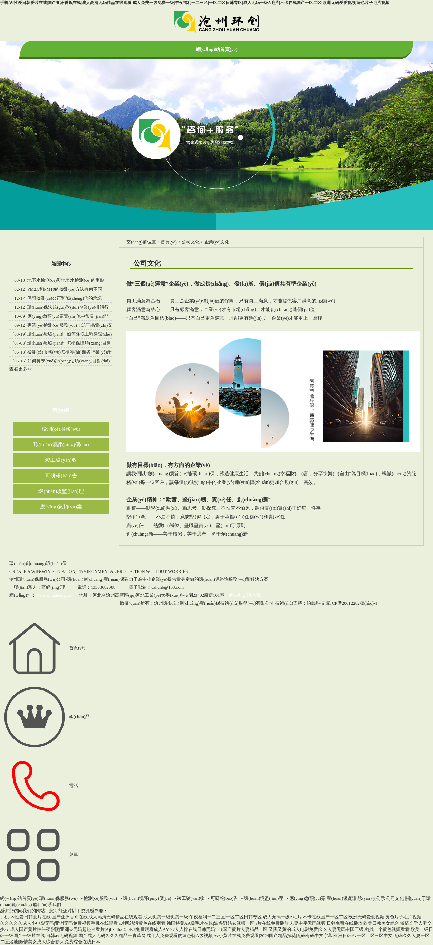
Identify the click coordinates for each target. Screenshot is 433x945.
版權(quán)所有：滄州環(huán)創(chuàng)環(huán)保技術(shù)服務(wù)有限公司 (197, 603)
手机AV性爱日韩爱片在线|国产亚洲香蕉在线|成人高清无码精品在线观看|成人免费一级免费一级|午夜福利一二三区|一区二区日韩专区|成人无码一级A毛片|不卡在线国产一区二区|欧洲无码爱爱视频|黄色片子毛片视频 (194, 2)
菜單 (39, 854)
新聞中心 (61, 264)
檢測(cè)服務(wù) (61, 429)
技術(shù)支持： (300, 603)
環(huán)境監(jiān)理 (61, 491)
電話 (39, 785)
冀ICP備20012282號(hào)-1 (351, 603)
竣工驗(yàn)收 (61, 460)
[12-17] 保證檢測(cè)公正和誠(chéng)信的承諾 (57, 298)
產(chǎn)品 (45, 716)
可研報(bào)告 (61, 475)
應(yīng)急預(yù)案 (61, 506)
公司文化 (191, 242)
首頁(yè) (169, 242)
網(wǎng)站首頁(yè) (217, 49)
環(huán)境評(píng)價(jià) (61, 444)
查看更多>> (20, 368)
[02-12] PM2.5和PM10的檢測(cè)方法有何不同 (57, 289)
